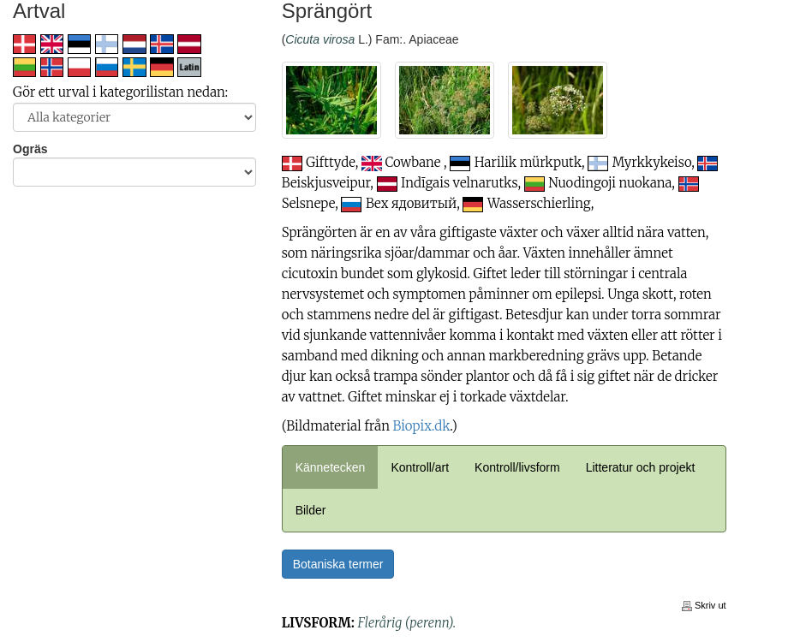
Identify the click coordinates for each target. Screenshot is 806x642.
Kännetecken (331, 467)
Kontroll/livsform (517, 467)
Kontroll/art (420, 467)
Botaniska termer (338, 564)
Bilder (311, 510)
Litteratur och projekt (641, 467)
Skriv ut (704, 605)
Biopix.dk (422, 426)
